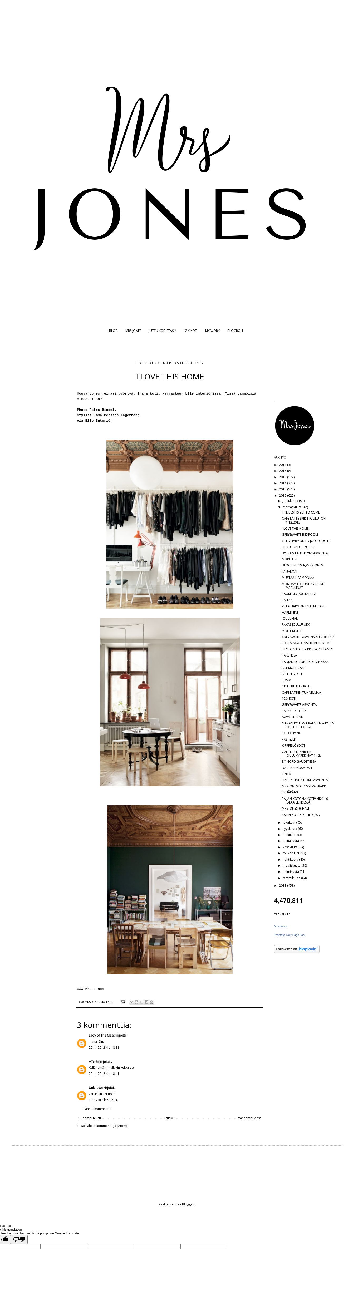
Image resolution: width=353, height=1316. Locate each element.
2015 (283, 477)
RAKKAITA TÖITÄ (294, 711)
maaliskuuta (292, 865)
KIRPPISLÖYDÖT (293, 745)
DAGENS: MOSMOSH (297, 768)
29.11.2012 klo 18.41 (104, 1073)
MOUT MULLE (292, 631)
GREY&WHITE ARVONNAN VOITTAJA (308, 637)
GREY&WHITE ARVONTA (299, 704)
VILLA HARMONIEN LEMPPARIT (304, 606)
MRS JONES (133, 330)
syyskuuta (290, 828)
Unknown (96, 1088)
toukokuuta (291, 853)
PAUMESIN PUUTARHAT (299, 594)
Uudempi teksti (89, 1118)
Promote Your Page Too (289, 935)
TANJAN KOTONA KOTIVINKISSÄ (305, 661)
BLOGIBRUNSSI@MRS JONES (302, 565)
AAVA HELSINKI (293, 717)
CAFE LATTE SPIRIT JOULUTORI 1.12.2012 (304, 520)
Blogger (188, 1204)
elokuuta (289, 834)
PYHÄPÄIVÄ (290, 792)
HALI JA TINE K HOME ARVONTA (305, 780)
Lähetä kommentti (97, 1109)
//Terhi (94, 1061)
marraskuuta (292, 507)
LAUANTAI (289, 571)
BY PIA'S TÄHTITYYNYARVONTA (305, 553)
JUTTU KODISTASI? (162, 330)
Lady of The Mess (102, 1035)
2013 (283, 489)
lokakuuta (290, 822)
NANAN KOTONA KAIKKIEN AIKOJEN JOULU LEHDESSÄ (308, 725)
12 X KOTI (190, 330)
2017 (283, 464)
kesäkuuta (290, 847)
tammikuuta (292, 878)
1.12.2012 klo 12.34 (103, 1100)
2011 (283, 885)
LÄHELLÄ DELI (292, 674)
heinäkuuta (291, 841)
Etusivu (169, 1118)
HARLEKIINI (290, 612)
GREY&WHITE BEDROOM (300, 534)
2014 (283, 483)
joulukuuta (291, 501)
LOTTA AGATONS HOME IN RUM (305, 643)
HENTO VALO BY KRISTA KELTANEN (307, 649)
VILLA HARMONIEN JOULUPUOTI (305, 541)
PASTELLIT (289, 739)
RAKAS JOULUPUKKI (296, 624)
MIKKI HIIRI (289, 559)
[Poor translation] (19, 1239)
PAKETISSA (289, 655)
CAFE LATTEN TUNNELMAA (301, 692)
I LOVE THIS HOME (295, 528)
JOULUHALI (290, 618)
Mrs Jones (280, 926)
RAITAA (287, 600)
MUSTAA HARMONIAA (298, 577)
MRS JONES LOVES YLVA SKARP (304, 786)
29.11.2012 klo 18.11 (104, 1047)
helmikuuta (291, 871)
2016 (283, 471)
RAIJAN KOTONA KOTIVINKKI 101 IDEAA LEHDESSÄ (306, 800)
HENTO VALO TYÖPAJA (299, 547)
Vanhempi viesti (250, 1118)
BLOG (113, 330)
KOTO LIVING (291, 733)
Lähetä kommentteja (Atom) (106, 1125)
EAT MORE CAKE (293, 668)
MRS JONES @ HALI (295, 808)
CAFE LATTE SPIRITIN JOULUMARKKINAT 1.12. (301, 754)
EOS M (286, 680)
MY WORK (212, 330)
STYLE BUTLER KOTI (296, 686)
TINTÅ (286, 774)
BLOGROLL (235, 330)
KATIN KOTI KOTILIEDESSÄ (301, 814)
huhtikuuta (291, 859)
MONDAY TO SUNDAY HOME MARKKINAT (303, 586)
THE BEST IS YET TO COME (301, 512)
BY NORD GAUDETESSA (299, 761)
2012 (283, 495)
